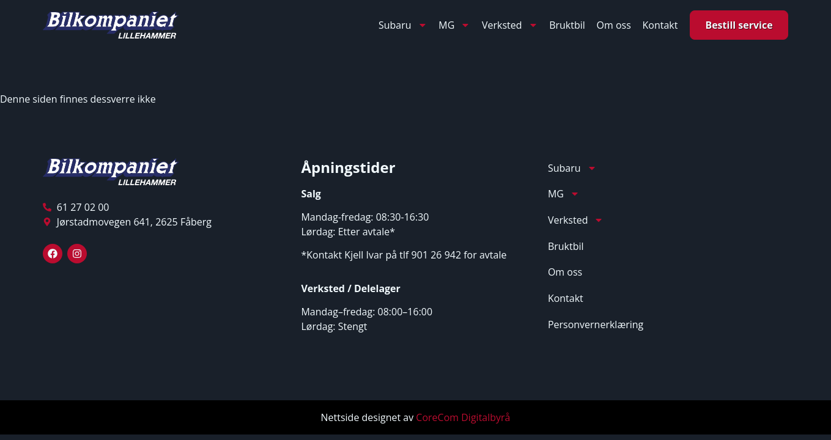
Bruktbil (567, 25)
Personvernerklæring (595, 324)
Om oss (614, 25)
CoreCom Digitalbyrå (463, 417)
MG (454, 25)
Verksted (510, 25)
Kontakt (660, 25)
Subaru (403, 25)
